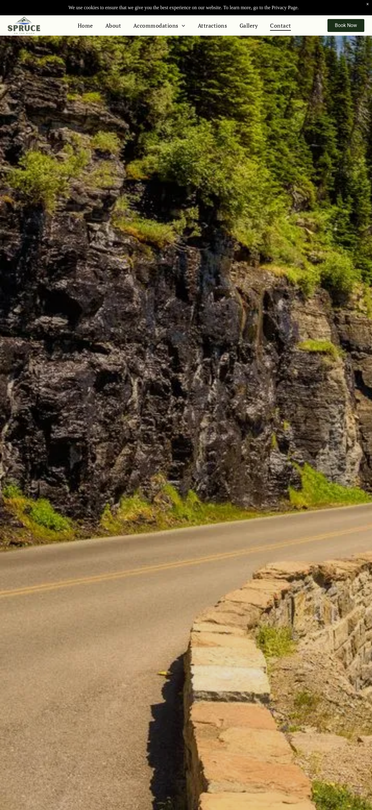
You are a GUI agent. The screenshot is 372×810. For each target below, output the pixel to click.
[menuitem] (85, 25)
